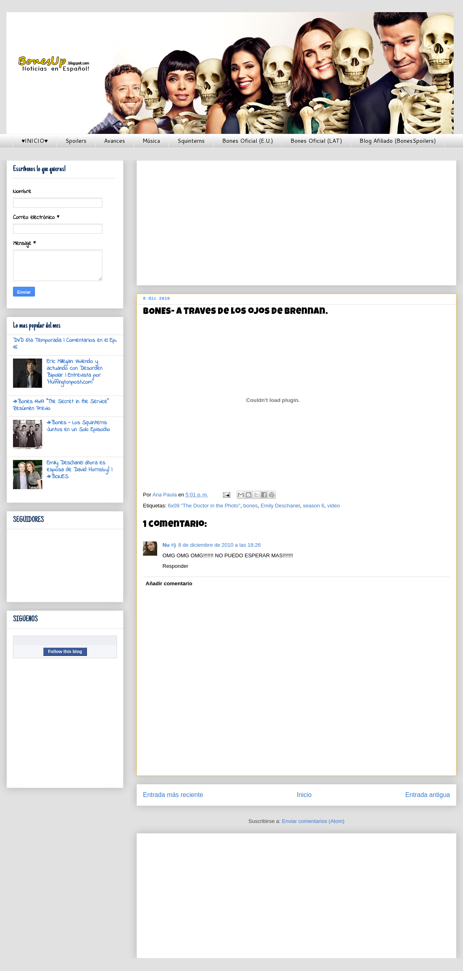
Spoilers (76, 141)
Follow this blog (65, 651)
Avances (114, 141)
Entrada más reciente (173, 794)
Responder (175, 566)
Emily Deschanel (280, 506)
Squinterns (191, 141)
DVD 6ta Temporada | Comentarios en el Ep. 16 (65, 344)
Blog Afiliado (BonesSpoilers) (397, 141)
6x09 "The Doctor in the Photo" (204, 506)
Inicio (304, 794)
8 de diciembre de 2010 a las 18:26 (219, 545)
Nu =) (169, 545)
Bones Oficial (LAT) (316, 141)
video (333, 506)
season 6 (314, 506)
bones (250, 506)
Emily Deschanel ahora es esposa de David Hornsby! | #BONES (79, 470)
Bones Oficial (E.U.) (247, 141)
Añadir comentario (169, 583)
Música (151, 141)
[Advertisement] (290, 220)
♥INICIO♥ (35, 141)
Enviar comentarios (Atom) (313, 821)
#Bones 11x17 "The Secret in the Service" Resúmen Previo (60, 405)
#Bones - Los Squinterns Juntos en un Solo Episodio (78, 426)
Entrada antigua (427, 794)
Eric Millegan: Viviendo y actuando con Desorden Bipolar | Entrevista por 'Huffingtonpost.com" (74, 371)
